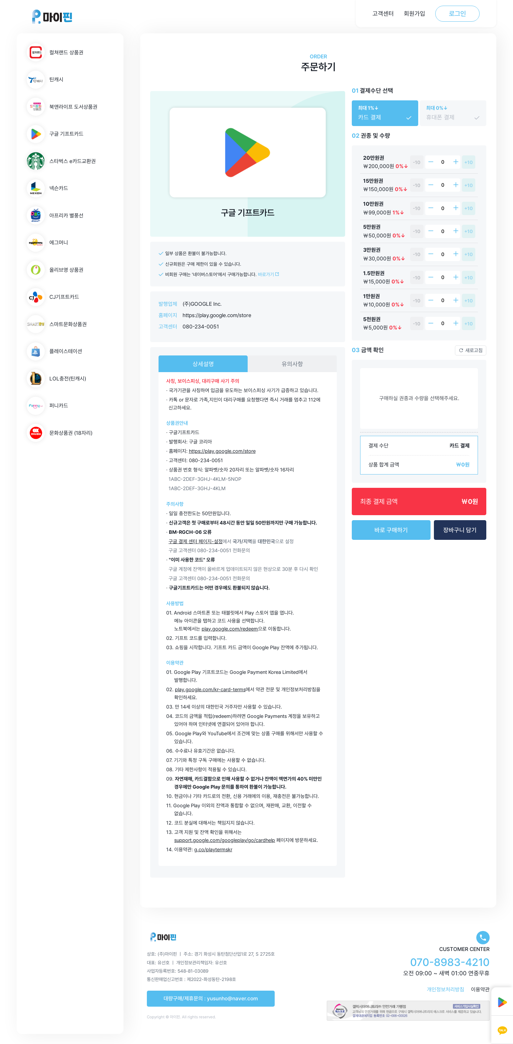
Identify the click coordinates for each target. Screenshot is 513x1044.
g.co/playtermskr (213, 850)
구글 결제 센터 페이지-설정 (196, 542)
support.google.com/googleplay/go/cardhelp (224, 840)
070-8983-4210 (450, 962)
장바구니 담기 (460, 530)
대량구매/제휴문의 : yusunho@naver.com (211, 998)
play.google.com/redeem (230, 629)
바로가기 (268, 274)
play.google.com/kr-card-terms (210, 690)
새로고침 (471, 350)
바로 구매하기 (391, 530)
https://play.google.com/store (217, 315)
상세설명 (203, 363)
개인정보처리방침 (445, 989)
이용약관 (480, 989)
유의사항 (292, 363)
